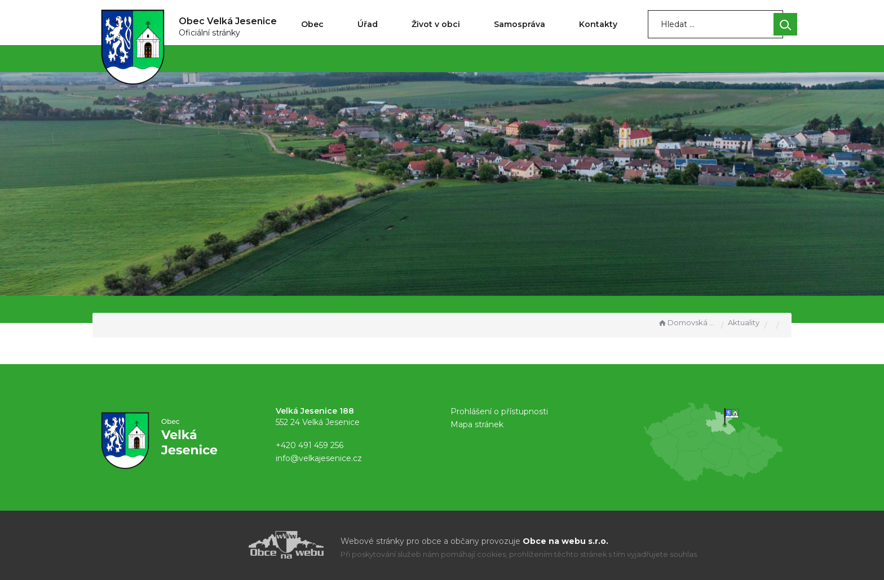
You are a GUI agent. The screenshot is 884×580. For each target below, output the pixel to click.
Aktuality (743, 322)
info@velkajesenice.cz (319, 458)
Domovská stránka (686, 322)
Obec (312, 24)
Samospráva (519, 24)
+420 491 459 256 (309, 445)
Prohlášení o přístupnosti (499, 411)
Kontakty (598, 24)
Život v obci (436, 24)
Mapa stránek (476, 424)
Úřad (367, 24)
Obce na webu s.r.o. (565, 541)
